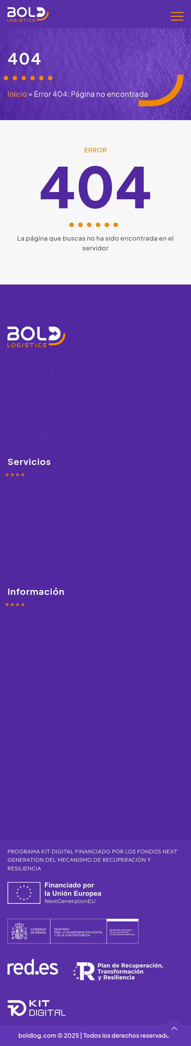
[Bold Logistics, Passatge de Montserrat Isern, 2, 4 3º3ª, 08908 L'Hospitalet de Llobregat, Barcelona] (95, 765)
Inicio (17, 93)
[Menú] (177, 16)
